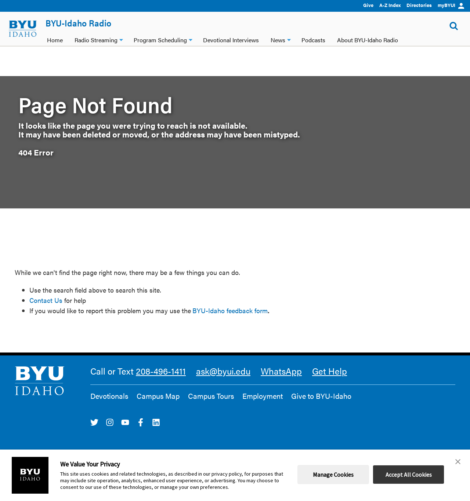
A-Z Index (390, 4)
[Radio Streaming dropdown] (121, 39)
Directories (419, 4)
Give (368, 4)
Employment (262, 395)
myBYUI (451, 4)
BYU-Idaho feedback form (230, 310)
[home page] (23, 29)
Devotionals (109, 395)
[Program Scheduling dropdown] (190, 39)
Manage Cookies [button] (333, 474)
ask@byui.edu (223, 371)
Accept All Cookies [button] (409, 474)
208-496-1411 (161, 371)
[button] (458, 461)
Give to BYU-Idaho (321, 395)
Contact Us (45, 300)
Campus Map (158, 395)
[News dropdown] (289, 39)
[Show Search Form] (453, 25)
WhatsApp (281, 371)
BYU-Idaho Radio (78, 23)
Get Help (329, 371)
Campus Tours (211, 395)
